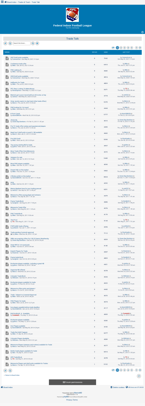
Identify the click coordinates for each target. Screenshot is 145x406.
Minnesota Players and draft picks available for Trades (29, 363)
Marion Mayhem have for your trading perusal (26, 188)
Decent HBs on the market (20, 170)
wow (12, 182)
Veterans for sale (16, 157)
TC (126, 88)
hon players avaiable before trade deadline (25, 307)
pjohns (14, 146)
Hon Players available (18, 326)
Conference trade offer (18, 64)
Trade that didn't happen (19, 332)
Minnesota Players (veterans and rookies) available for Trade (31, 345)
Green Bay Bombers (19, 121)
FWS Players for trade (18, 301)
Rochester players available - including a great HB (27, 263)
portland (15, 228)
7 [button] (136, 48)
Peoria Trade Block (17, 201)
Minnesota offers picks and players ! (23, 288)
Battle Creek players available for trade (24, 351)
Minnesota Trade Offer (18, 207)
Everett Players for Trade (19, 251)
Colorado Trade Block (18, 276)
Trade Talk (72, 38)
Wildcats (15, 278)
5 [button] (131, 48)
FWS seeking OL (16, 70)
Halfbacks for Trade (17, 82)
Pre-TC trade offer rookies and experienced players (28, 126)
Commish (15, 315)
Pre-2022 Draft (16, 139)
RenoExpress (16, 90)
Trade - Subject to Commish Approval (23, 295)
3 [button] (124, 48)
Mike (13, 65)
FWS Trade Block (16, 214)
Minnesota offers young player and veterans (26, 195)
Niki (13, 352)
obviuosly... (14, 120)
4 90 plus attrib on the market (21, 176)
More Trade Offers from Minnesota (22, 151)
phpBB (65, 397)
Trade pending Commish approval (22, 232)
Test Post (14, 220)
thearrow (15, 253)
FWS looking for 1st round (20, 107)
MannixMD (78, 393)
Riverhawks (126, 138)
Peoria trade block (17, 257)
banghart (15, 203)
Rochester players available (20, 320)
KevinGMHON (16, 115)
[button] (113, 47)
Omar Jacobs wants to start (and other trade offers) (28, 101)
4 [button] (128, 48)
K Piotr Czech (15, 114)
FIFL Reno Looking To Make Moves (22, 89)
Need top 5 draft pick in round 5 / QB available (26, 132)
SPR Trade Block (16, 357)
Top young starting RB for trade (21, 145)
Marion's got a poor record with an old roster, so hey (28, 95)
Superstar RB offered (18, 270)
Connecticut (16, 59)
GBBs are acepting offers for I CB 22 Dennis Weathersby (30, 239)
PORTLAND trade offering (19, 226)
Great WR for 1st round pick (20, 245)
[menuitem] (117, 387)
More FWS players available (20, 163)
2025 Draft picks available (19, 76)
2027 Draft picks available (19, 57)
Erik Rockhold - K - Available (20, 313)
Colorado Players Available (20, 338)
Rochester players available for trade (23, 282)
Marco (14, 103)
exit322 (14, 96)
